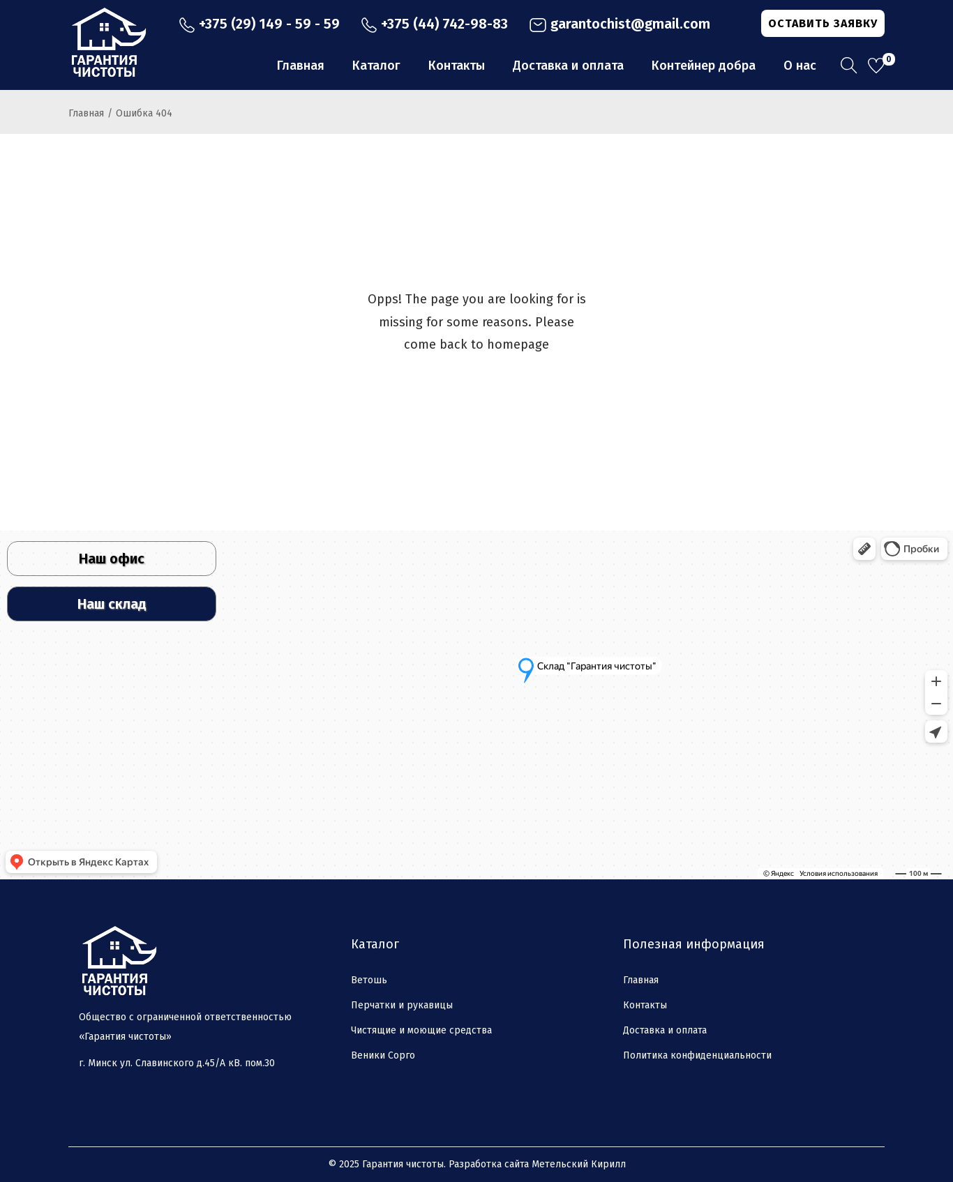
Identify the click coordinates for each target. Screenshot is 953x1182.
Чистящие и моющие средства (421, 1030)
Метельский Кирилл (579, 1164)
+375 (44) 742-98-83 (434, 23)
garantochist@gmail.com (619, 23)
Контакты (645, 1005)
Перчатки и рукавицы (402, 1005)
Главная (86, 113)
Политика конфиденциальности (697, 1055)
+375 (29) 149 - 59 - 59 (259, 23)
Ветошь (369, 980)
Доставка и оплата (665, 1030)
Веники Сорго (383, 1055)
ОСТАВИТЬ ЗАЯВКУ (823, 23)
